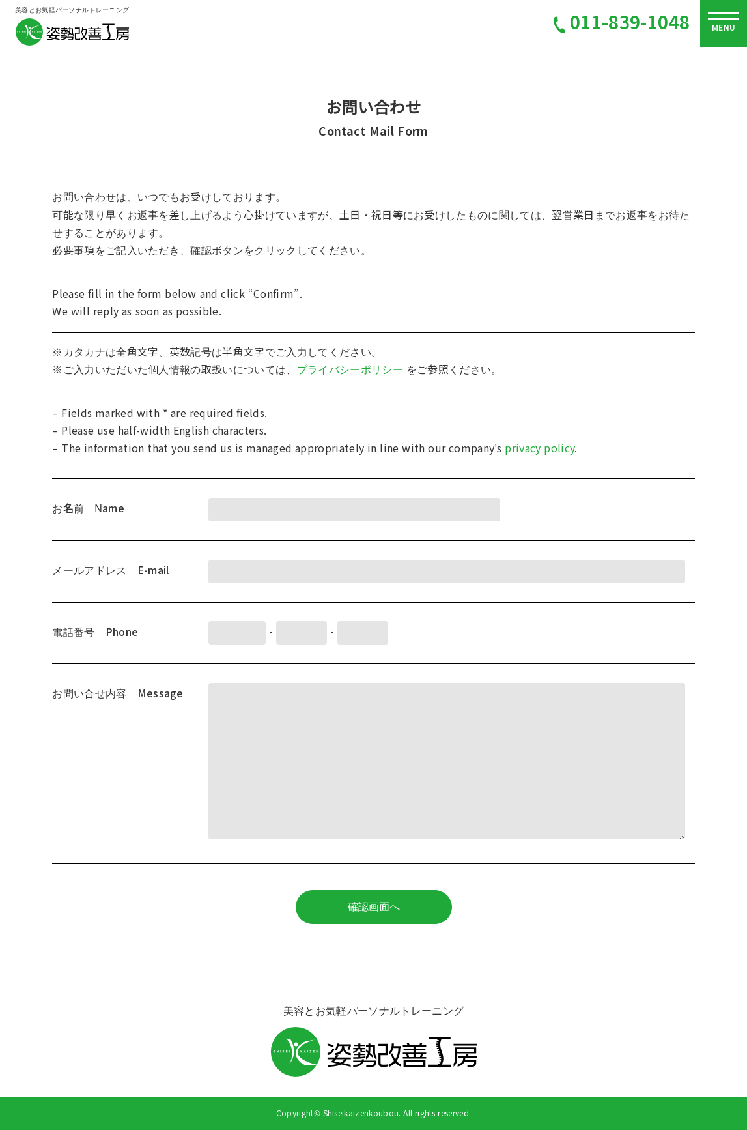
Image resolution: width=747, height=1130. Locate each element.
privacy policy (539, 448)
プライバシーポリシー (351, 369)
